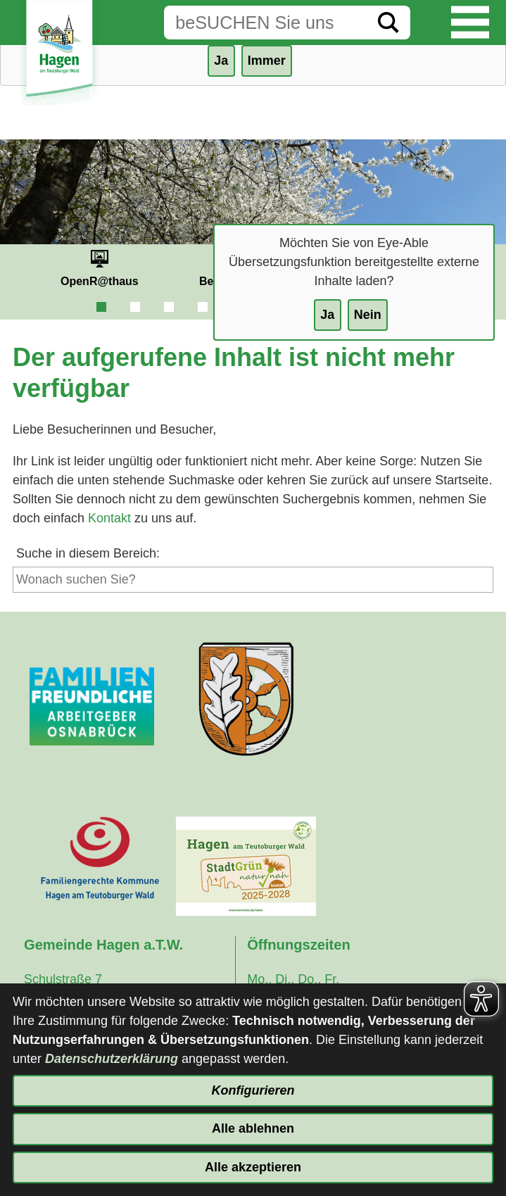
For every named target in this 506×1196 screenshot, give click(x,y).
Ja (327, 315)
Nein (367, 315)
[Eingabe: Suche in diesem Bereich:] (265, 22)
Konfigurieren (252, 1090)
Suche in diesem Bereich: (88, 553)
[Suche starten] (388, 22)
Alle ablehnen (253, 1128)
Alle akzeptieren (253, 1167)
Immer (267, 60)
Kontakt (109, 518)
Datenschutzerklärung (111, 1059)
